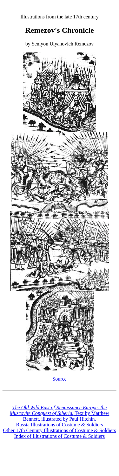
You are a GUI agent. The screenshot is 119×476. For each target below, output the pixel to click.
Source (59, 379)
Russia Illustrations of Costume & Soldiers (59, 424)
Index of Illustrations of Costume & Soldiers (59, 436)
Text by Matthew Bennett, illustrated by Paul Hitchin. (59, 413)
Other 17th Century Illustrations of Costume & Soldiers (59, 430)
